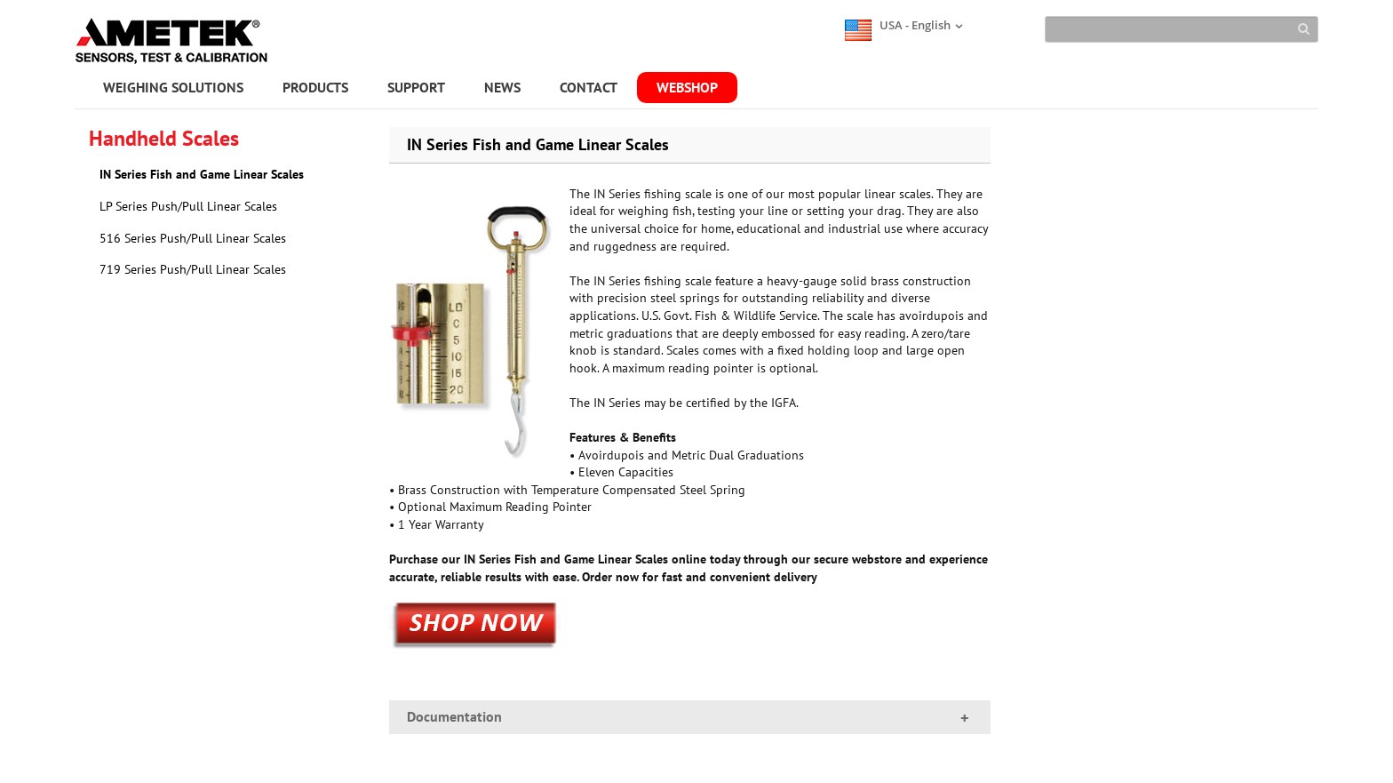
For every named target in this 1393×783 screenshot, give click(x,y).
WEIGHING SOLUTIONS (173, 87)
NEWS (502, 87)
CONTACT (588, 87)
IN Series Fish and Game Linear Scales (202, 174)
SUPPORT (416, 87)
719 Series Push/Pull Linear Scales (193, 269)
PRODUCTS (315, 87)
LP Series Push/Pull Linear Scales (188, 206)
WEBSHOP (687, 87)
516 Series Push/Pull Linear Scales (193, 238)
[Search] (1181, 29)
